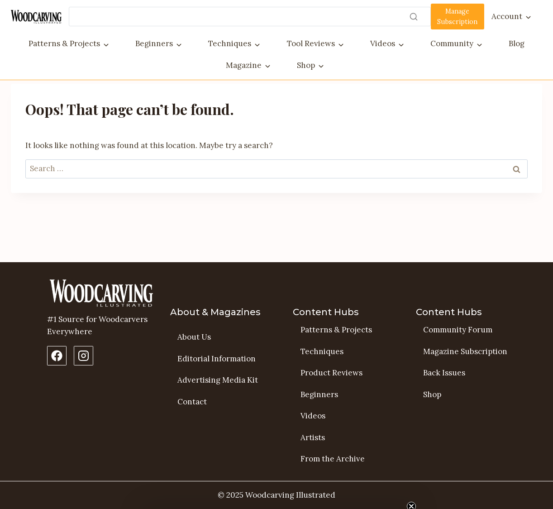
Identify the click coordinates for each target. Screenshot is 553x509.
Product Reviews (331, 373)
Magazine (244, 65)
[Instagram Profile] (83, 355)
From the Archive (332, 459)
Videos (382, 43)
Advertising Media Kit (217, 380)
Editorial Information (216, 359)
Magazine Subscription (465, 351)
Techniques (229, 43)
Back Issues (444, 373)
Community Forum (457, 330)
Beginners (154, 43)
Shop (306, 65)
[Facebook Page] (57, 355)
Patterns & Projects (64, 43)
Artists (312, 437)
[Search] (250, 16)
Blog (516, 43)
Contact (192, 402)
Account (506, 16)
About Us (194, 337)
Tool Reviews (311, 43)
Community (451, 43)
